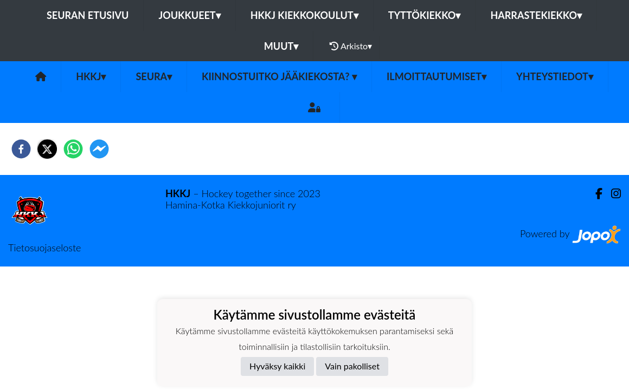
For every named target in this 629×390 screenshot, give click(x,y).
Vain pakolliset (352, 366)
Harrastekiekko (536, 15)
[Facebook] (594, 193)
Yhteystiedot (554, 76)
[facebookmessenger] (99, 149)
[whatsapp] (73, 149)
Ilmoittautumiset (436, 76)
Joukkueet (189, 15)
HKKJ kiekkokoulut (304, 15)
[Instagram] (611, 193)
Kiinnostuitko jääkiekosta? (279, 76)
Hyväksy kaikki (277, 366)
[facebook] (21, 149)
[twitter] (47, 149)
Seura (154, 76)
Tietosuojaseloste (44, 247)
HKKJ (91, 76)
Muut (281, 46)
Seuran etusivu (88, 15)
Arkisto (351, 46)
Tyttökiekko (424, 15)
